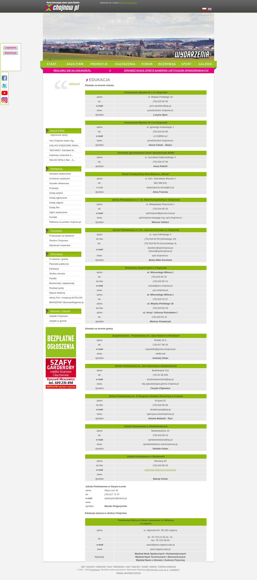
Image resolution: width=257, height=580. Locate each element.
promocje (99, 64)
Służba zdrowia (57, 273)
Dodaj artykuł (56, 193)
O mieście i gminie (58, 259)
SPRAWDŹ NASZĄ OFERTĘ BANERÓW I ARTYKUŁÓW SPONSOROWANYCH (166, 70)
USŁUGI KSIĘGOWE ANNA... (64, 145)
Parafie (53, 278)
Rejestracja (10, 53)
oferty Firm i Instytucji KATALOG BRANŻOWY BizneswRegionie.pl (66, 300)
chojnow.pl (74, 83)
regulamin (174, 570)
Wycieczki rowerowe (59, 245)
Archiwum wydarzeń (59, 178)
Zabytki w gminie (58, 321)
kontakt (145, 566)
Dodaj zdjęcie (56, 202)
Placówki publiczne (59, 264)
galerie (205, 64)
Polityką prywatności (128, 3)
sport (186, 64)
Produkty (53, 188)
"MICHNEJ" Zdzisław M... (62, 150)
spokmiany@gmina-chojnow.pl (160, 470)
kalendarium (119, 566)
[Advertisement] (63, 109)
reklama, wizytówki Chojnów (128, 573)
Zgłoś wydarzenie (58, 212)
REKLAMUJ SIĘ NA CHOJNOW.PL (72, 70)
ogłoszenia (125, 64)
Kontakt (53, 217)
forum (147, 64)
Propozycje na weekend (61, 235)
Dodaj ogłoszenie (58, 197)
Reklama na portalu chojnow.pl (65, 222)
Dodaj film (54, 207)
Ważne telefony (57, 293)
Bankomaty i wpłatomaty (61, 283)
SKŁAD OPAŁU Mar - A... (62, 160)
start (52, 64)
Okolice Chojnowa (58, 240)
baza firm (75, 64)
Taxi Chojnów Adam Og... (62, 140)
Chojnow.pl (95, 570)
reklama (153, 566)
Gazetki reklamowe (59, 183)
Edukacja (54, 268)
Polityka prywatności (167, 566)
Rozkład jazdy (56, 288)
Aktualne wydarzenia (60, 173)
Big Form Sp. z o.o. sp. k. (158, 570)
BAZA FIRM (57, 130)
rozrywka (167, 64)
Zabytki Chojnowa (58, 316)
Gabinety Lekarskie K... (61, 155)
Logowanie (10, 47)
